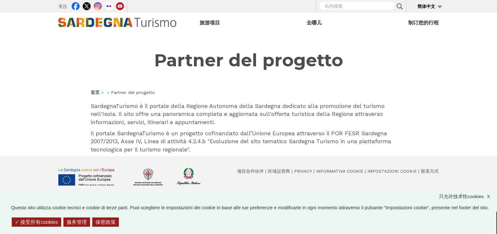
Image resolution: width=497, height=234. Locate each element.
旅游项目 (210, 23)
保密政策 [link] (105, 222)
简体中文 (426, 6)
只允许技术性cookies (467, 196)
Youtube (120, 5)
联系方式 (430, 171)
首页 (95, 92)
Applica (400, 6)
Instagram (98, 5)
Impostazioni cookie (392, 171)
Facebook (76, 5)
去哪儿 (314, 23)
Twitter (87, 5)
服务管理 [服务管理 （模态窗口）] (77, 222)
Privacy (303, 171)
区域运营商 (279, 171)
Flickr (109, 5)
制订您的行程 (423, 23)
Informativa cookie (339, 171)
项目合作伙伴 (250, 171)
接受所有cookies (36, 222)
